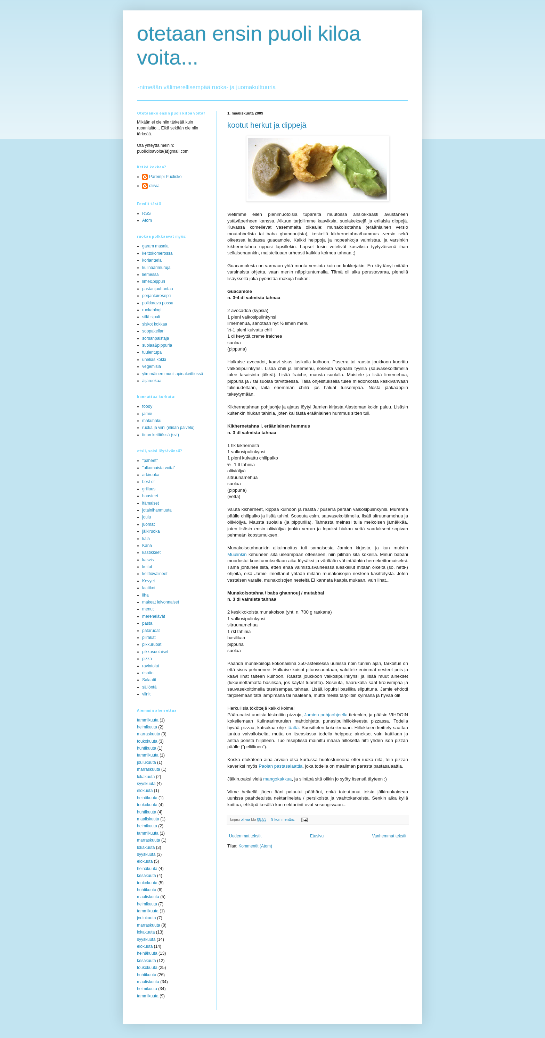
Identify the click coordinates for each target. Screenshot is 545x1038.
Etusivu (317, 836)
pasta (147, 623)
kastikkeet (151, 552)
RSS (146, 213)
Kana (147, 545)
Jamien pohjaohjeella (326, 714)
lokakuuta (146, 776)
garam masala (155, 246)
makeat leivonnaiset (160, 602)
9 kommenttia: (283, 819)
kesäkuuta (146, 875)
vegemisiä (151, 366)
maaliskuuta (148, 819)
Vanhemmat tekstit (389, 836)
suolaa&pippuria (157, 345)
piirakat (149, 637)
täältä (292, 727)
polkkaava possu (157, 303)
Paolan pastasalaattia (280, 766)
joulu (146, 517)
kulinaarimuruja (156, 267)
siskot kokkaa (154, 324)
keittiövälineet (155, 573)
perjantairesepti (156, 295)
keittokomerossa (157, 253)
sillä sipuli (151, 316)
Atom (147, 220)
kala (146, 538)
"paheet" (150, 460)
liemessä (150, 274)
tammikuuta (147, 720)
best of (148, 481)
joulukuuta (146, 762)
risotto (148, 672)
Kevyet (148, 581)
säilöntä (149, 687)
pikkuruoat (151, 644)
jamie (147, 413)
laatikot (148, 587)
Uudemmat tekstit (245, 836)
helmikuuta (147, 727)
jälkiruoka (151, 531)
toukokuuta (147, 741)
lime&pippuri (153, 281)
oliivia (154, 185)
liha (145, 595)
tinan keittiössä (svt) (160, 434)
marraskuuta (148, 734)
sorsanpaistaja (155, 338)
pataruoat (151, 630)
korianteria (152, 260)
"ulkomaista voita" (158, 467)
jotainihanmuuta (157, 510)
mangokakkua (277, 779)
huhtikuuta (146, 748)
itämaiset (150, 503)
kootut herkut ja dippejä (267, 125)
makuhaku (151, 420)
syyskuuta (146, 783)
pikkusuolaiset (155, 651)
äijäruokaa (151, 380)
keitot (147, 566)
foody (147, 406)
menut (148, 609)
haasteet (150, 495)
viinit (146, 694)
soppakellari (153, 331)
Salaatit (149, 679)
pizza (147, 658)
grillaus (148, 489)
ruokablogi (151, 309)
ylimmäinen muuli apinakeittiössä (172, 373)
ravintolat (150, 666)
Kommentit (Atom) (255, 846)
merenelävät (153, 616)
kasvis (148, 559)
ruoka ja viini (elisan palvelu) (168, 427)
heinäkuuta (147, 797)
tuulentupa (152, 352)
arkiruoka (150, 474)
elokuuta (145, 790)
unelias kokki (154, 359)
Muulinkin (238, 554)
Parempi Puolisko (165, 176)
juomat (148, 524)
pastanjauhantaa (157, 288)
